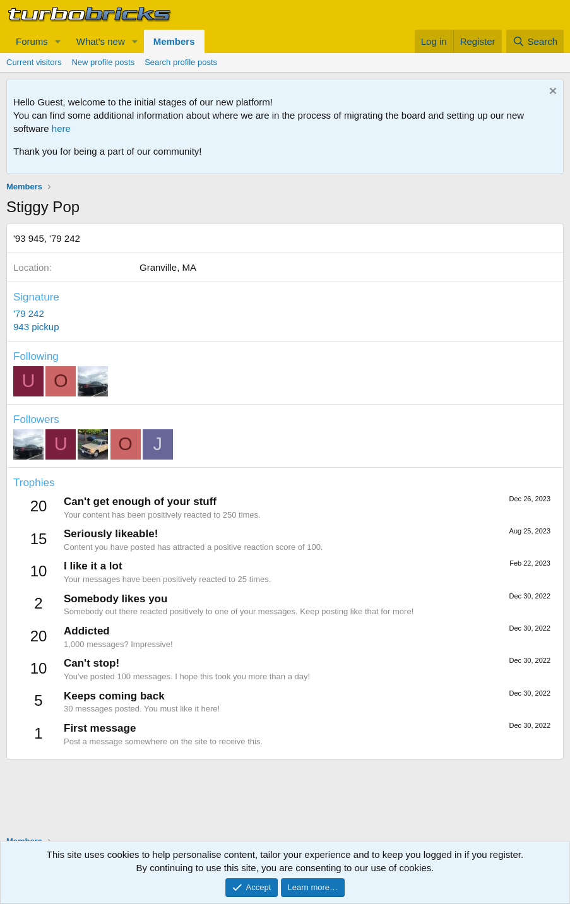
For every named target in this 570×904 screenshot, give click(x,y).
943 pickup (36, 326)
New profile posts (102, 62)
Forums (32, 41)
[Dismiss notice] (551, 92)
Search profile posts (181, 62)
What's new (100, 41)
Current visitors (33, 62)
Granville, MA (168, 267)
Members (174, 41)
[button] (58, 41)
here (61, 128)
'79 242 (28, 313)
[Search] (535, 41)
